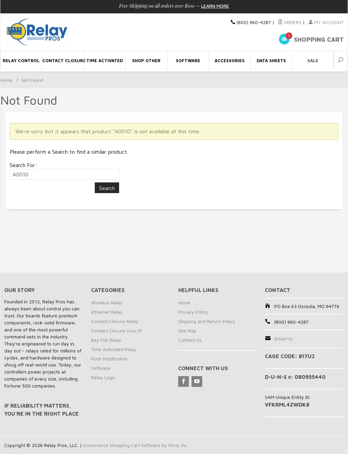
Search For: (23, 165)
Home (6, 80)
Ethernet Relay (107, 312)
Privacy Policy (193, 312)
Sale (312, 60)
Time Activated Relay (113, 349)
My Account (326, 22)
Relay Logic (103, 377)
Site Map (187, 330)
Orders (289, 22)
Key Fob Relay (106, 340)
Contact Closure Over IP (116, 330)
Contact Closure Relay (114, 321)
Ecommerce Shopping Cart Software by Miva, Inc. (135, 445)
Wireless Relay (107, 302)
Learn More (215, 6)
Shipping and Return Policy (206, 321)
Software (100, 368)
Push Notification (109, 358)
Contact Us (190, 340)
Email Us (284, 338)
